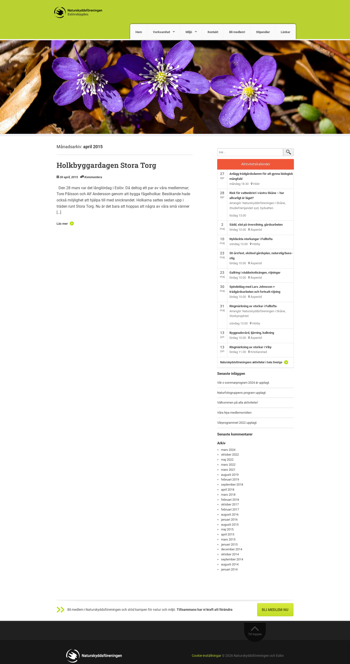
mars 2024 (228, 450)
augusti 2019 (230, 474)
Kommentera (93, 177)
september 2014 (232, 559)
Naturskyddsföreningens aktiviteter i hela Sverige (251, 362)
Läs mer (62, 223)
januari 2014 (229, 569)
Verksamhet (161, 32)
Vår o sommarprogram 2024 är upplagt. (243, 382)
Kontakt (213, 32)
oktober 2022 (230, 454)
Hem (138, 32)
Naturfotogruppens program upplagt (241, 392)
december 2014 (231, 549)
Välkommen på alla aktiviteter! (237, 402)
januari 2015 (229, 544)
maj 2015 (227, 529)
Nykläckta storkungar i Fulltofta (251, 239)
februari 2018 (230, 499)
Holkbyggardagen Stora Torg (106, 165)
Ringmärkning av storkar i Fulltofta (253, 306)
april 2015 (227, 534)
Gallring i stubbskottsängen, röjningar (254, 272)
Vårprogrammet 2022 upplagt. (237, 422)
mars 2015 (228, 539)
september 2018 (232, 484)
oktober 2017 (230, 504)
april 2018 (227, 489)
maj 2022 (227, 459)
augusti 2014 (230, 564)
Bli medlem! (237, 32)
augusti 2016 (230, 514)
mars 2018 (228, 494)
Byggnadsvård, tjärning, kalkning (251, 333)
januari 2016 (229, 519)
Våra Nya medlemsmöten (234, 412)
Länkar (285, 32)
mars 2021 (228, 469)
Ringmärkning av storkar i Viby (250, 347)
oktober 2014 (230, 554)
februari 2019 (230, 479)
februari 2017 (230, 509)
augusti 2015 (230, 524)
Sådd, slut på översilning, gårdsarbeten (256, 224)
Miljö (189, 32)
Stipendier (263, 32)
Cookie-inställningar (206, 656)
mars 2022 (228, 464)
